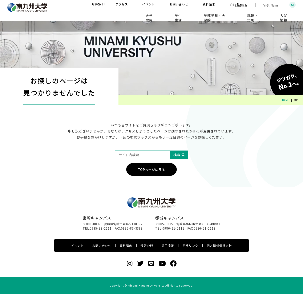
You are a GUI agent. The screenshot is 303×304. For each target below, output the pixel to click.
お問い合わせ (101, 256)
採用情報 (167, 256)
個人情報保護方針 (219, 256)
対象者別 (138, 5)
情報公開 (147, 256)
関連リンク (190, 256)
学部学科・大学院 (230, 14)
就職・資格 (262, 14)
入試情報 (287, 14)
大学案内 (177, 14)
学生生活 (200, 14)
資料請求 (126, 256)
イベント (77, 256)
